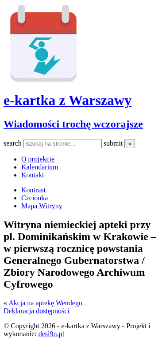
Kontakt (32, 175)
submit (114, 143)
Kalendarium (39, 167)
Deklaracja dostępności (36, 311)
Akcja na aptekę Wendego (45, 303)
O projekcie (37, 159)
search (13, 143)
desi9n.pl (51, 334)
